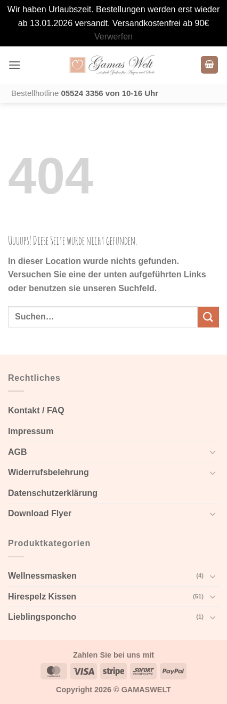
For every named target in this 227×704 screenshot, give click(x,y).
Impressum (30, 431)
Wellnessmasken (42, 575)
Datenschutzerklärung (53, 493)
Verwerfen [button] (113, 36)
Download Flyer (39, 513)
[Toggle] (212, 451)
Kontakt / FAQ (36, 410)
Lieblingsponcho (42, 616)
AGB (17, 452)
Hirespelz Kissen (42, 596)
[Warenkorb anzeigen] (209, 65)
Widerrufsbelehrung (48, 472)
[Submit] (208, 317)
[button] (14, 65)
